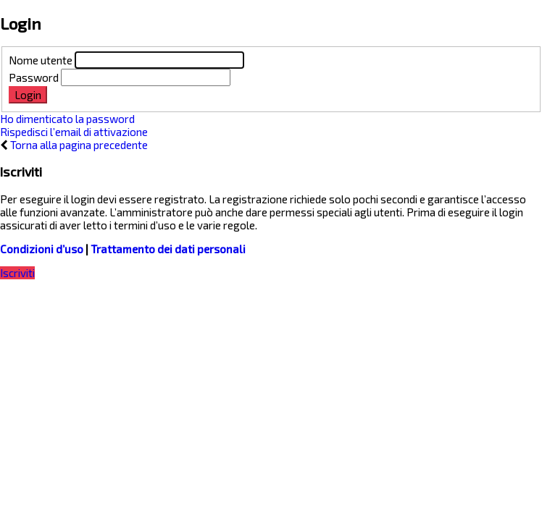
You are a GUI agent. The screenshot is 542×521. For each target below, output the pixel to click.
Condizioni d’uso (41, 248)
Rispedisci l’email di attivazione (74, 131)
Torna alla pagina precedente (79, 144)
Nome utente (40, 60)
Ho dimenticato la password (67, 118)
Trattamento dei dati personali (168, 248)
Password (34, 77)
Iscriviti (17, 272)
